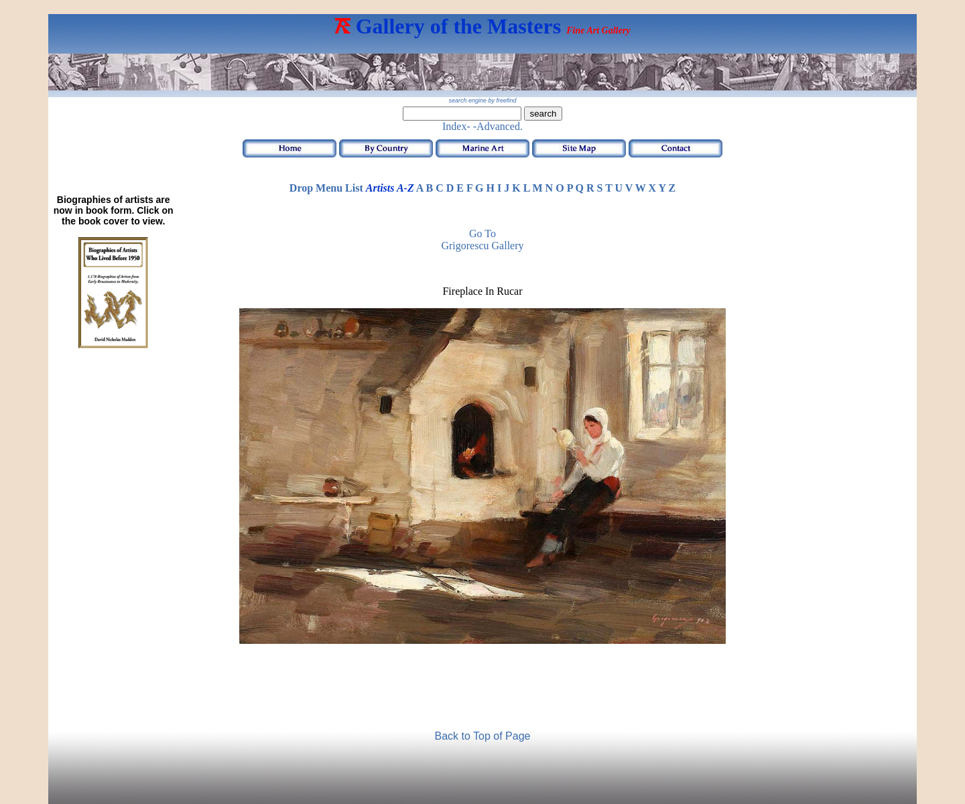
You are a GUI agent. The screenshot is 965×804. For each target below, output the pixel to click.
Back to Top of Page (483, 736)
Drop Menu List (326, 188)
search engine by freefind (482, 100)
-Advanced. (498, 126)
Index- (456, 126)
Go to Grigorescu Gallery (482, 239)
